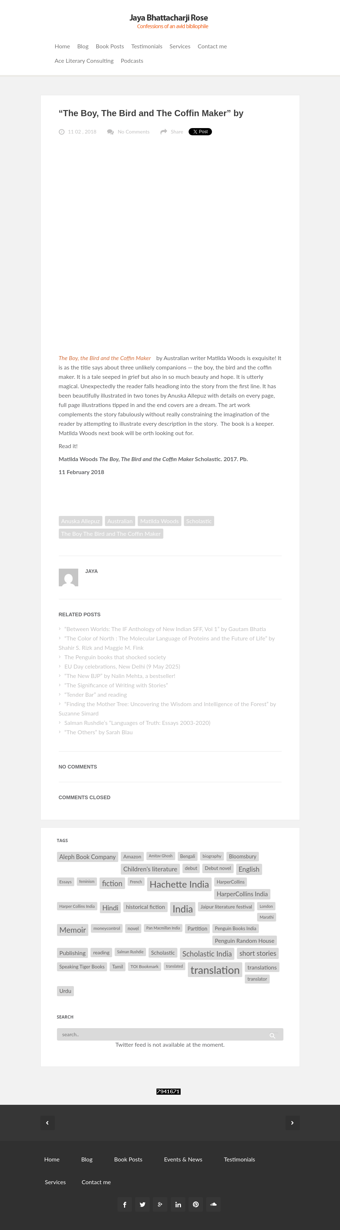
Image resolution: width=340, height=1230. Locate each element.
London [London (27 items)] (266, 906)
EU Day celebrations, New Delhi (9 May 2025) (122, 666)
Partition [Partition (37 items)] (197, 928)
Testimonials (146, 46)
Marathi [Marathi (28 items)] (267, 917)
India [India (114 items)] (183, 909)
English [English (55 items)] (249, 869)
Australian (120, 520)
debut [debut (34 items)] (191, 868)
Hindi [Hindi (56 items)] (110, 907)
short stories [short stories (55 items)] (257, 953)
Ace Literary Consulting (84, 60)
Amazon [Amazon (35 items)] (132, 856)
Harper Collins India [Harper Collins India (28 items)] (77, 906)
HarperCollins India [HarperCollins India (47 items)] (242, 894)
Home (62, 46)
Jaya (91, 571)
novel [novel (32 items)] (133, 928)
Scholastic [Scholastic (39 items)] (163, 952)
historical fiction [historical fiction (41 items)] (145, 906)
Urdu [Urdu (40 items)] (65, 991)
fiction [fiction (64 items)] (112, 883)
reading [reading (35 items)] (101, 952)
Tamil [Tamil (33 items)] (117, 966)
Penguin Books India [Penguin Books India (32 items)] (235, 928)
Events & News (183, 1159)
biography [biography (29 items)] (212, 856)
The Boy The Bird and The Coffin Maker (111, 533)
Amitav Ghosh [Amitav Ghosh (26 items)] (161, 855)
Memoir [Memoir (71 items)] (72, 929)
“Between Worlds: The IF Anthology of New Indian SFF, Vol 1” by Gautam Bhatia (165, 628)
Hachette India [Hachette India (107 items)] (179, 884)
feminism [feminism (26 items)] (86, 881)
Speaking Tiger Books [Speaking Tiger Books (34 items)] (82, 966)
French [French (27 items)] (136, 881)
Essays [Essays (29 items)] (65, 881)
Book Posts (110, 46)
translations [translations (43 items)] (262, 967)
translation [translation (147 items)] (215, 969)
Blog (82, 46)
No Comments (133, 131)
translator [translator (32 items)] (257, 979)
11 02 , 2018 (82, 131)
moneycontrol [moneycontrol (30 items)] (106, 928)
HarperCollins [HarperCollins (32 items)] (230, 882)
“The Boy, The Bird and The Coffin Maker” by (151, 113)
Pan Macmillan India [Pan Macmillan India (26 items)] (163, 927)
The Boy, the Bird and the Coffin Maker (105, 357)
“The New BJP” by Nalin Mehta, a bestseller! (119, 675)
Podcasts (132, 60)
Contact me (212, 46)
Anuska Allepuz (80, 520)
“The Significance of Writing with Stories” (116, 685)
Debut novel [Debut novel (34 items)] (218, 868)
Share (177, 131)
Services (179, 46)
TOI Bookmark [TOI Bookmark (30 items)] (145, 966)
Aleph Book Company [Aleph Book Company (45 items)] (87, 857)
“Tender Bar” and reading (95, 694)
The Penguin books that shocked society (115, 656)
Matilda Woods (159, 520)
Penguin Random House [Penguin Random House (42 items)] (244, 940)
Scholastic (199, 520)
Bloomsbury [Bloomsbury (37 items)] (242, 856)
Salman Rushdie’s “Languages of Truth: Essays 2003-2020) (137, 722)
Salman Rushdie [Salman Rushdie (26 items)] (130, 951)
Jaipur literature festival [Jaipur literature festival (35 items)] (226, 906)
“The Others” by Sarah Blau (98, 731)
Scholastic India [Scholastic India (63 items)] (207, 953)
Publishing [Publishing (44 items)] (72, 952)
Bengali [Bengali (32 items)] (187, 856)
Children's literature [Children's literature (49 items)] (150, 869)
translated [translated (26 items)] (174, 966)
